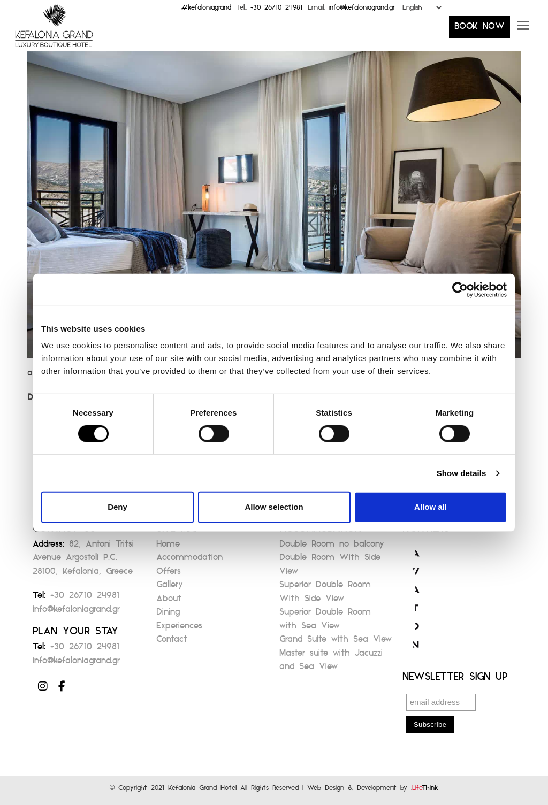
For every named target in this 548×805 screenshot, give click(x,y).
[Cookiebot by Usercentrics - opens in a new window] (460, 289)
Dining (168, 615)
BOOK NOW (479, 29)
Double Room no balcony (331, 547)
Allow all (430, 506)
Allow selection (274, 506)
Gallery (169, 587)
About (168, 601)
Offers (168, 574)
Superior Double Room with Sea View (325, 622)
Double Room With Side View (329, 567)
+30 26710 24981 (276, 10)
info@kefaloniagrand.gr (362, 10)
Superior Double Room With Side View (325, 594)
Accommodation (189, 560)
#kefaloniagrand (206, 10)
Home (168, 547)
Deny (117, 506)
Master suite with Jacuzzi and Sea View (331, 663)
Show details (461, 473)
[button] (523, 29)
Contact (171, 642)
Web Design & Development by (372, 790)
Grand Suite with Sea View (335, 642)
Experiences (179, 629)
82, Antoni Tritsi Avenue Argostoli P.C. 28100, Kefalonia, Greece (83, 560)
